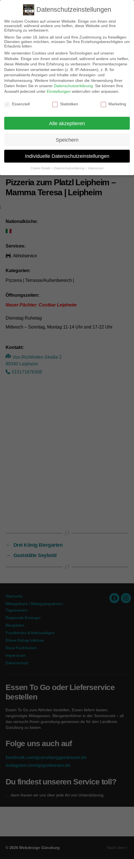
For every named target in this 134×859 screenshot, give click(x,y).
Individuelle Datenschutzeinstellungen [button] (67, 156)
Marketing (113, 104)
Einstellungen (59, 91)
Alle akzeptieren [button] (67, 123)
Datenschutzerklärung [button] (69, 168)
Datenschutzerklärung (73, 86)
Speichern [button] (67, 140)
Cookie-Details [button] (41, 168)
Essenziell (17, 104)
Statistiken (65, 104)
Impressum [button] (95, 168)
